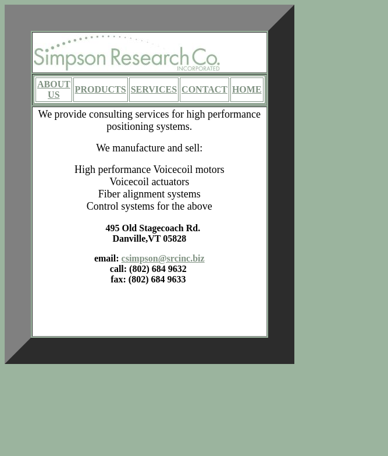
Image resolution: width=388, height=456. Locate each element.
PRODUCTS (100, 89)
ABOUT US (53, 89)
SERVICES (154, 89)
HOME (247, 89)
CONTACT (204, 89)
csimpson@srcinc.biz (163, 258)
